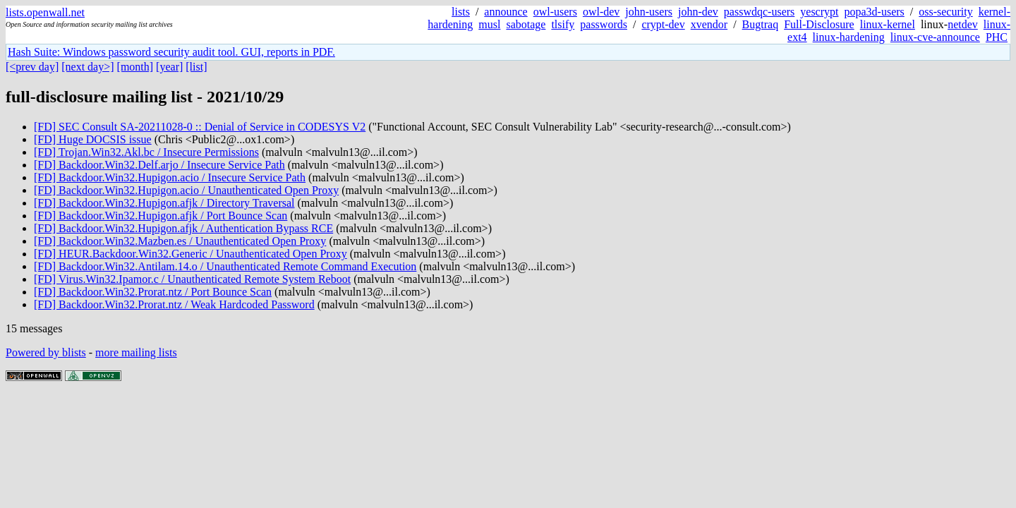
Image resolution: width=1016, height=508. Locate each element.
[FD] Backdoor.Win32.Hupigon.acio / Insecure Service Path (170, 177)
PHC (997, 37)
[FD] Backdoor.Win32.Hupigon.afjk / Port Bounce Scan (160, 216)
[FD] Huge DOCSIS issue (93, 139)
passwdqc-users (759, 12)
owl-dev (601, 12)
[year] (169, 67)
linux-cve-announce (935, 37)
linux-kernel (887, 24)
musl (489, 24)
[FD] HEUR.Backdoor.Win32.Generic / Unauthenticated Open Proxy (190, 254)
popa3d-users (874, 12)
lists (461, 12)
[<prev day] (32, 67)
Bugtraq (760, 24)
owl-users (555, 12)
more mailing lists (136, 352)
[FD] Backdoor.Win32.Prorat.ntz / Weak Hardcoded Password (174, 304)
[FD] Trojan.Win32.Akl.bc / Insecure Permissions (146, 152)
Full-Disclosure (819, 24)
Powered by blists (46, 352)
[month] (135, 67)
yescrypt (819, 12)
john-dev (698, 12)
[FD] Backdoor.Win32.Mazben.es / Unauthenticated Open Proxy (180, 241)
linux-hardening (849, 37)
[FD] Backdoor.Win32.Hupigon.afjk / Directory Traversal (164, 203)
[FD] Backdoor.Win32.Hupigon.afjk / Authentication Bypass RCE (183, 228)
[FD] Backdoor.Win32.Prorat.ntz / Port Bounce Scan (153, 292)
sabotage (525, 24)
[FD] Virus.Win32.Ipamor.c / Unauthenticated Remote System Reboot (192, 279)
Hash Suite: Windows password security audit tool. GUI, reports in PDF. (171, 52)
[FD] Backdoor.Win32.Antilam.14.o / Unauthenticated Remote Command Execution (225, 266)
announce (505, 12)
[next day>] (87, 67)
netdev (963, 24)
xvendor (709, 24)
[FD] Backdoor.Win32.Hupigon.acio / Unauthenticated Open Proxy (186, 190)
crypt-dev (662, 24)
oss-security (945, 12)
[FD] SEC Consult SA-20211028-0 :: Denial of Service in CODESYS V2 (199, 127)
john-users (648, 12)
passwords (603, 24)
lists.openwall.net (45, 12)
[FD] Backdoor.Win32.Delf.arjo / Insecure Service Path (159, 165)
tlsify (562, 24)
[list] (196, 67)
